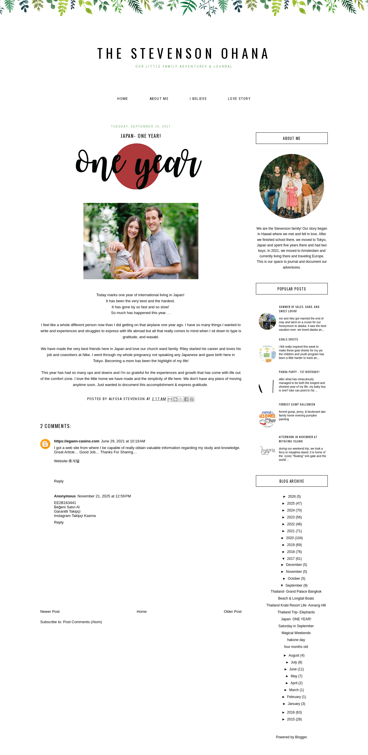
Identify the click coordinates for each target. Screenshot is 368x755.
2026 (292, 497)
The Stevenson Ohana (184, 52)
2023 (291, 517)
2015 (291, 719)
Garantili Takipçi (67, 511)
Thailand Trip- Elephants (296, 612)
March (294, 690)
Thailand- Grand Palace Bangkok (296, 591)
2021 (291, 531)
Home (122, 98)
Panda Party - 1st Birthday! (299, 372)
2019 (291, 545)
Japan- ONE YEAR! (296, 619)
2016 (291, 712)
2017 (291, 559)
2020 (290, 538)
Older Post (232, 611)
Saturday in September (296, 626)
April (293, 683)
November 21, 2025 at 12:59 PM (104, 496)
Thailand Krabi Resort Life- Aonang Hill (296, 605)
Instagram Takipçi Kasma (75, 516)
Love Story (239, 98)
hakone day (296, 640)
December (294, 565)
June (293, 669)
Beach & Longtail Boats (296, 598)
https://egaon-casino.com (76, 441)
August (294, 655)
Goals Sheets (288, 339)
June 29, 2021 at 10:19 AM (123, 441)
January (294, 704)
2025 (291, 503)
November (294, 572)
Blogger (301, 737)
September (293, 585)
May (294, 676)
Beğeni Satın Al (67, 507)
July (294, 662)
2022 (291, 524)
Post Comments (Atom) (82, 622)
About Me (159, 98)
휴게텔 (74, 461)
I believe (198, 98)
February (294, 697)
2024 (291, 510)
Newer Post (50, 611)
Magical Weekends (295, 633)
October (294, 579)
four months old (296, 647)
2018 (291, 552)
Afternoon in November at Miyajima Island (298, 439)
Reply (59, 481)
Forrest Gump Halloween (297, 404)
